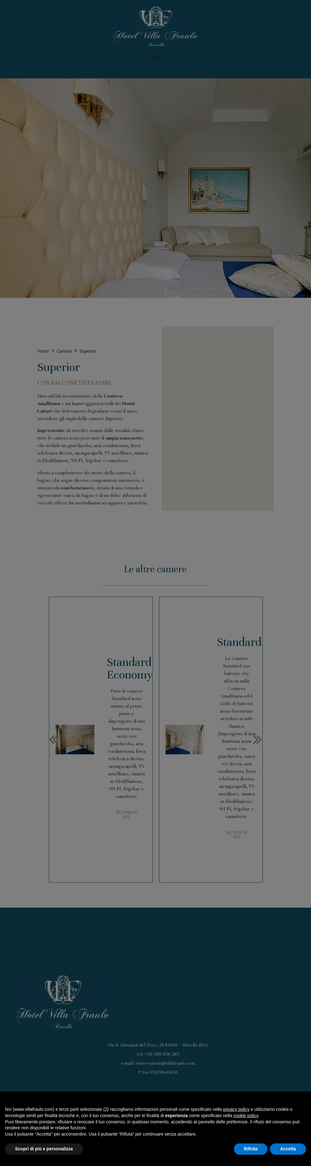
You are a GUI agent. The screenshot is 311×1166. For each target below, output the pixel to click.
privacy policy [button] (236, 1109)
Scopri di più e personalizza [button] (44, 1148)
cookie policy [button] (245, 1115)
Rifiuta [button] (251, 1148)
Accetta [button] (288, 1148)
